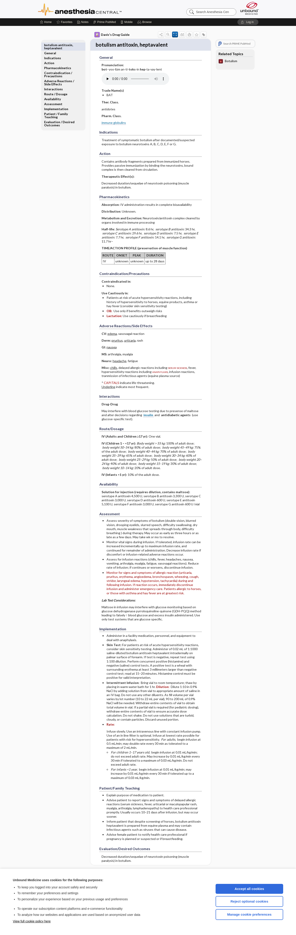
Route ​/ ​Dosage (55, 86)
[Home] (46, 22)
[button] (145, 22)
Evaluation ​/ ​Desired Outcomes (59, 115)
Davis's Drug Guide (112, 34)
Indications (52, 50)
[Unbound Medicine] (250, 8)
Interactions (53, 81)
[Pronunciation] (135, 79)
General (50, 45)
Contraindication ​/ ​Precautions (58, 66)
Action (49, 55)
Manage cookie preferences (249, 914)
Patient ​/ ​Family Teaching (56, 107)
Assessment (53, 96)
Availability (52, 91)
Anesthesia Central (94, 9)
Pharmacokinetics (57, 60)
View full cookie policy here (32, 921)
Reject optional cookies (249, 901)
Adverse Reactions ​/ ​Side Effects (59, 74)
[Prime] (104, 22)
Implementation (56, 101)
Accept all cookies (249, 889)
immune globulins (114, 123)
